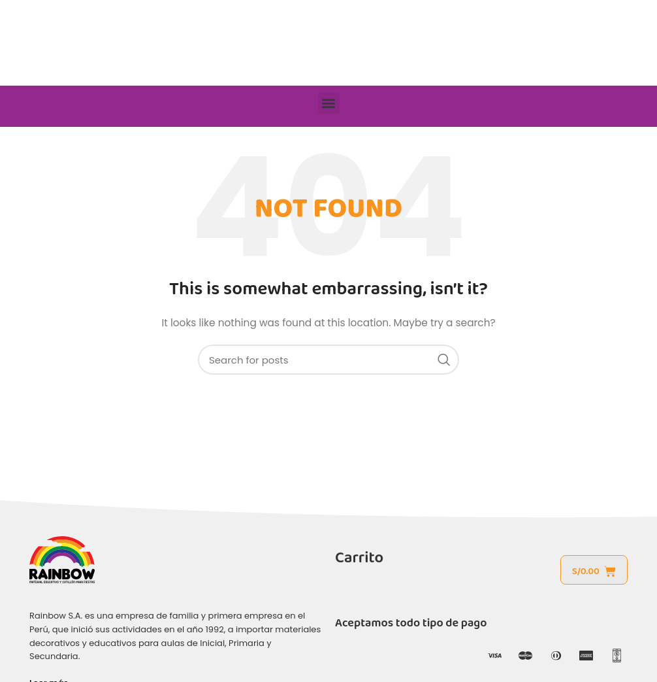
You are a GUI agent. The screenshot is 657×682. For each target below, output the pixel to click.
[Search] (328, 360)
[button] (329, 103)
